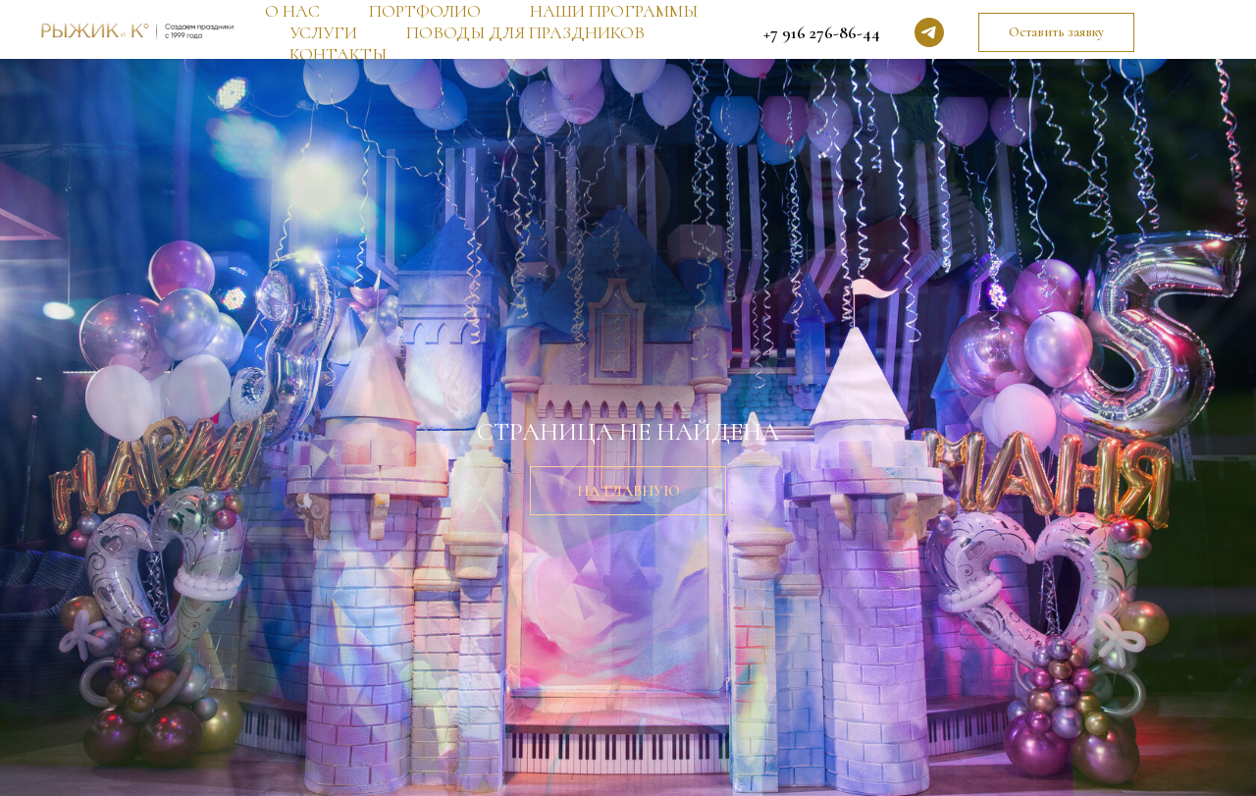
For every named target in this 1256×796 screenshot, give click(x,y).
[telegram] (929, 32)
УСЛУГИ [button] (323, 32)
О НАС (292, 11)
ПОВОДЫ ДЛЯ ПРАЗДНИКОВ (525, 32)
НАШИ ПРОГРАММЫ (614, 11)
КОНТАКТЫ (338, 54)
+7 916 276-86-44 (821, 32)
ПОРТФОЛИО (425, 11)
